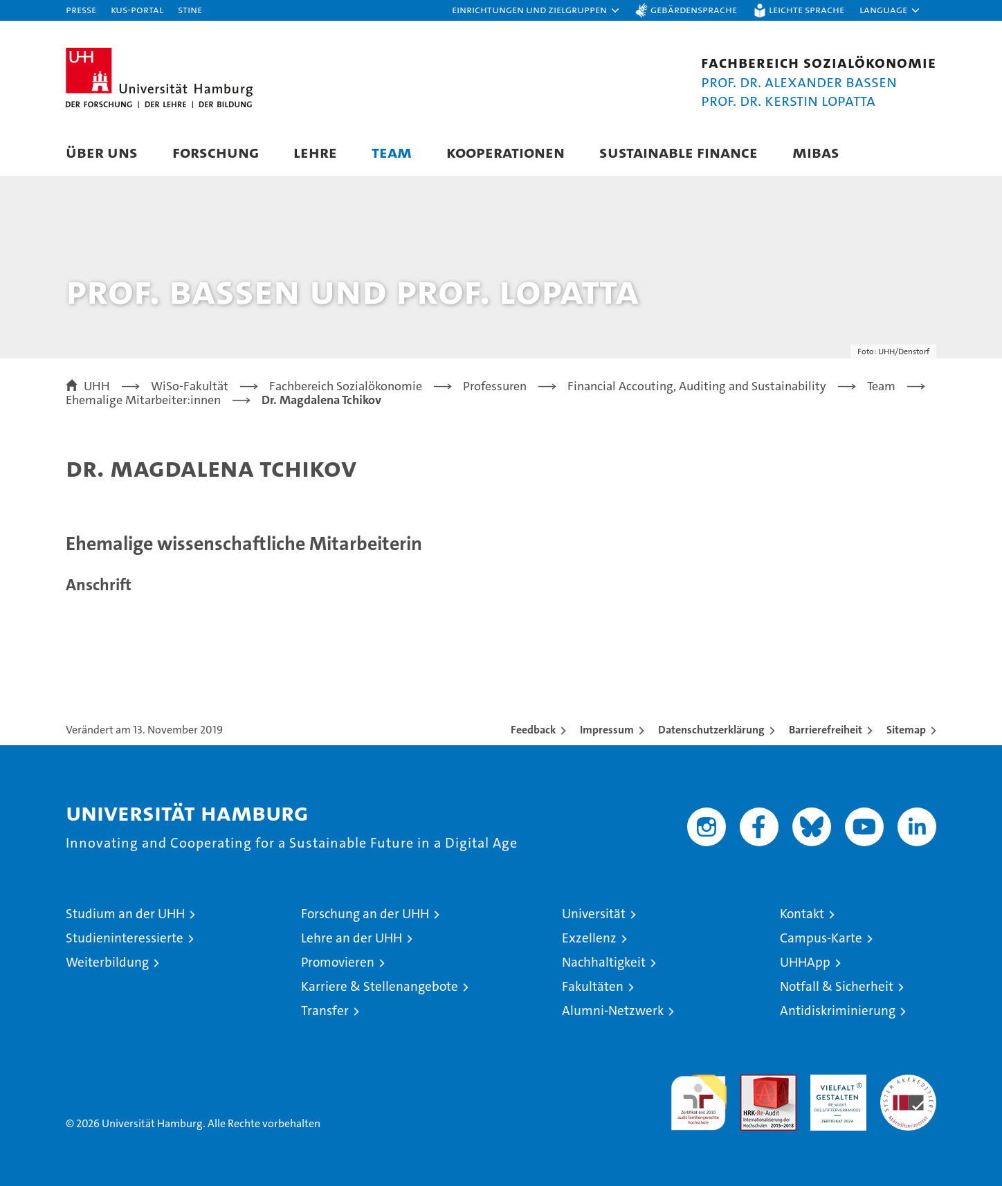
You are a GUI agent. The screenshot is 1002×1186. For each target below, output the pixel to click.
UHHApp (805, 962)
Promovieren (337, 962)
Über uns (102, 151)
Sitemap (906, 729)
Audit (753, 1082)
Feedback (533, 729)
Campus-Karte (821, 938)
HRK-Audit (834, 1082)
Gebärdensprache (693, 9)
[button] (536, 10)
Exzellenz (589, 938)
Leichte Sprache (806, 9)
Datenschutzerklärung (711, 729)
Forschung (215, 151)
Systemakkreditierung (908, 1082)
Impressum (607, 729)
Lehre (315, 151)
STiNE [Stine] (190, 9)
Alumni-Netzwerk (613, 1010)
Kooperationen (505, 151)
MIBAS (815, 151)
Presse (81, 9)
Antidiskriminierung (837, 1010)
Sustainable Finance (678, 151)
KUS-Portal (137, 9)
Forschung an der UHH (365, 913)
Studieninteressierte (124, 938)
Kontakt (802, 913)
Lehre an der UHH (351, 938)
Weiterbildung (107, 962)
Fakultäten (592, 986)
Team (392, 151)
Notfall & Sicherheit (836, 986)
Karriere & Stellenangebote (379, 986)
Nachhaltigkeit (604, 962)
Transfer (325, 1010)
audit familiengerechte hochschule (699, 1096)
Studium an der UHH (125, 913)
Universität (594, 913)
